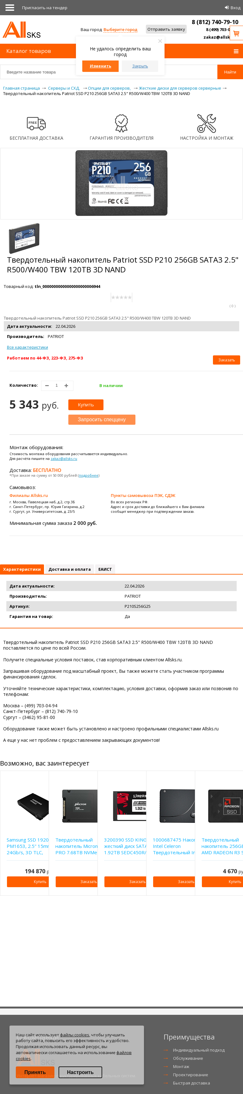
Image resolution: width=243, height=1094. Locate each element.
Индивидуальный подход (199, 1050)
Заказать (226, 360)
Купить (86, 404)
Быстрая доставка (191, 1083)
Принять (35, 1072)
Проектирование (190, 1075)
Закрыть (140, 66)
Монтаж (181, 1066)
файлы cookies (74, 1035)
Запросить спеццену (102, 419)
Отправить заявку (166, 29)
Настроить (80, 1072)
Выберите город (120, 29)
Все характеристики (27, 347)
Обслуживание (188, 1058)
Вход (235, 7)
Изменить (100, 66)
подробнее (88, 475)
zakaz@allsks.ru (220, 37)
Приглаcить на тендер (44, 7)
